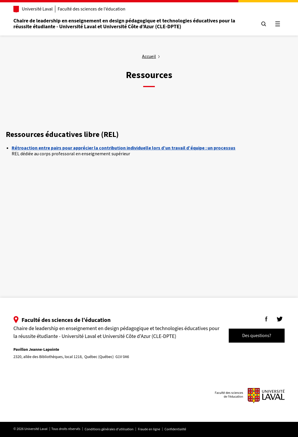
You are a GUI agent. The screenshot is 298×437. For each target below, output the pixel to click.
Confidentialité (175, 429)
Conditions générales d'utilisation (109, 429)
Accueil (149, 56)
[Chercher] (264, 24)
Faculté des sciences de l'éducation (91, 9)
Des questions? (256, 335)
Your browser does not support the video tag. (133, 216)
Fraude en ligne (149, 429)
